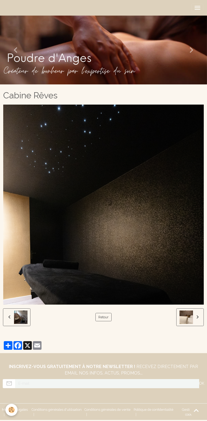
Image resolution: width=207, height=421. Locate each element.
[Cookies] (11, 410)
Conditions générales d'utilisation (57, 410)
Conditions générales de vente (107, 410)
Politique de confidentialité (153, 410)
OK (201, 383)
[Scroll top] (196, 410)
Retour (103, 317)
